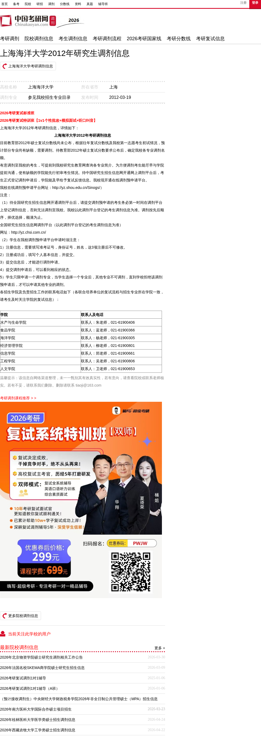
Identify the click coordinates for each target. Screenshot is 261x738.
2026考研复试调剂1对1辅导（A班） (30, 688)
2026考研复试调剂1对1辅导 (23, 678)
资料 (78, 4)
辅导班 (103, 4)
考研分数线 (179, 38)
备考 (16, 4)
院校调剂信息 (39, 38)
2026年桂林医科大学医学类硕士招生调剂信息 (37, 719)
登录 (255, 3)
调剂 (51, 4)
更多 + (159, 648)
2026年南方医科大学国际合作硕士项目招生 (36, 709)
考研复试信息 (210, 38)
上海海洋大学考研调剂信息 (30, 66)
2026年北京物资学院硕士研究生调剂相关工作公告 (41, 657)
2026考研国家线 (144, 38)
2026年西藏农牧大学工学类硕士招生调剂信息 (37, 730)
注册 (243, 3)
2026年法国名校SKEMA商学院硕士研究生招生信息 (42, 668)
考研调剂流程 (107, 38)
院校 (28, 4)
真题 (90, 4)
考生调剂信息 (73, 38)
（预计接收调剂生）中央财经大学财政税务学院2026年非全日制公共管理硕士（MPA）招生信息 (79, 699)
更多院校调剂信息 (23, 616)
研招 (39, 4)
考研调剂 (9, 38)
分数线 (65, 4)
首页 (4, 4)
